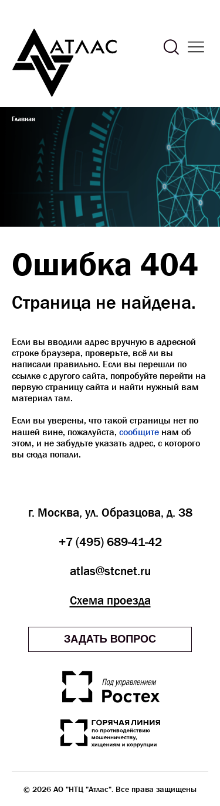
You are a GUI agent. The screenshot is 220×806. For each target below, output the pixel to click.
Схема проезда (110, 600)
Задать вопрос (110, 639)
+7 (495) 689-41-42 (110, 541)
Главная (23, 118)
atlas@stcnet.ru (110, 571)
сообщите (139, 432)
